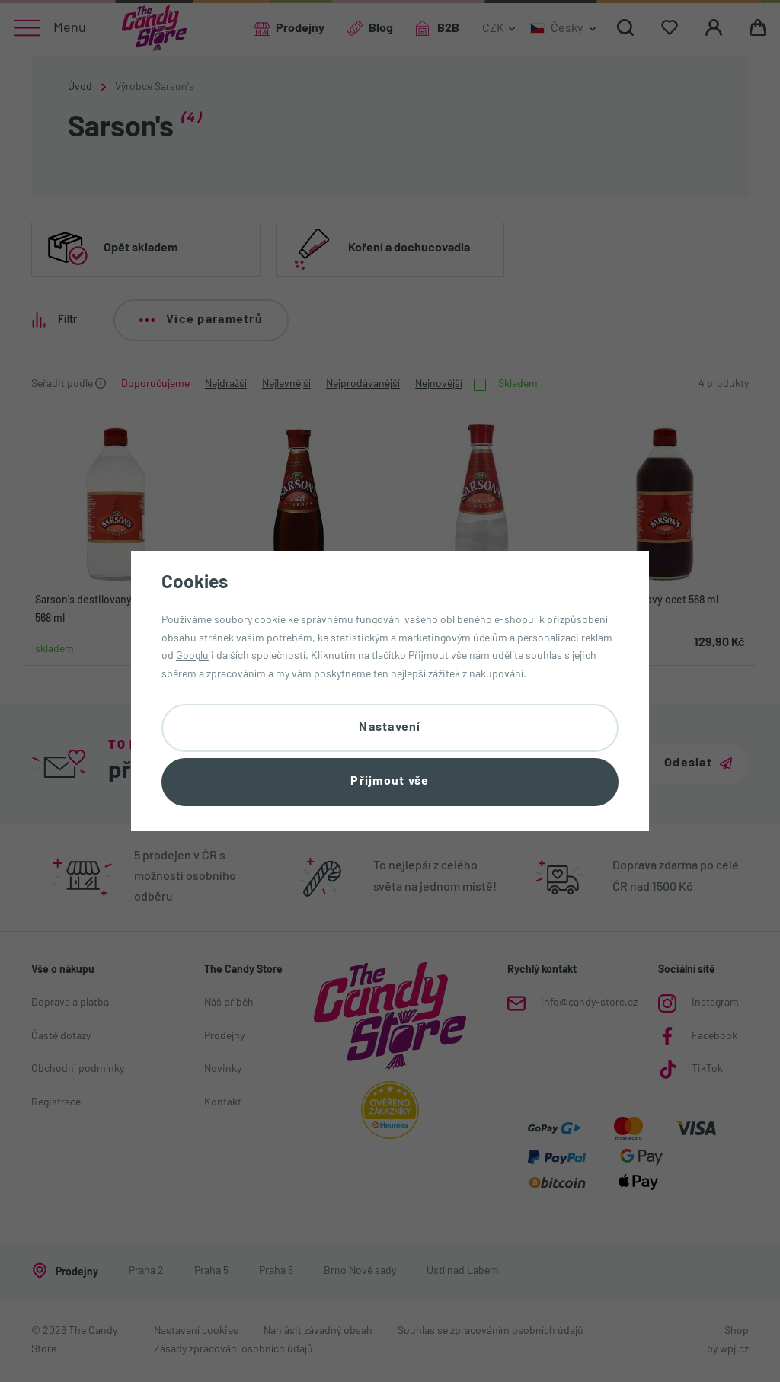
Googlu (192, 656)
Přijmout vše (389, 782)
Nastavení (390, 727)
